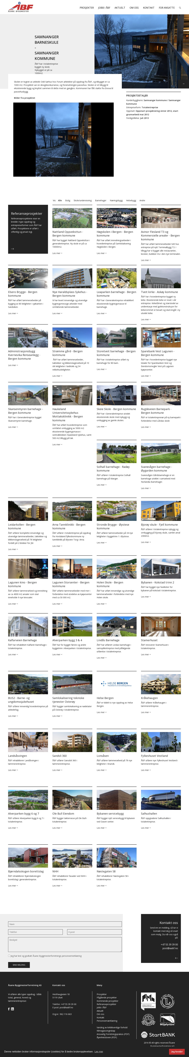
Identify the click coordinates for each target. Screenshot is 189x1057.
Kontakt (148, 7)
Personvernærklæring (107, 1020)
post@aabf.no (170, 948)
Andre (142, 200)
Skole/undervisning (83, 200)
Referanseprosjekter (106, 1004)
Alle (60, 200)
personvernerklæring (72, 955)
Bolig (67, 200)
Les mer (57, 253)
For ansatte (167, 7)
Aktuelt (120, 7)
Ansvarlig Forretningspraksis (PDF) (113, 1034)
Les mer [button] (98, 1051)
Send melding (19, 965)
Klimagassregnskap (106, 1030)
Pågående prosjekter (107, 997)
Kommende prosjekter (107, 1001)
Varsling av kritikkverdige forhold (112, 1027)
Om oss (134, 7)
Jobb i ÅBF (104, 7)
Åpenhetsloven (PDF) (107, 1037)
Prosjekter (87, 7)
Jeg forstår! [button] (177, 1051)
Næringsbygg (116, 200)
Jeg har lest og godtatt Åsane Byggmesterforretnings (45, 955)
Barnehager (100, 200)
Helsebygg (131, 200)
